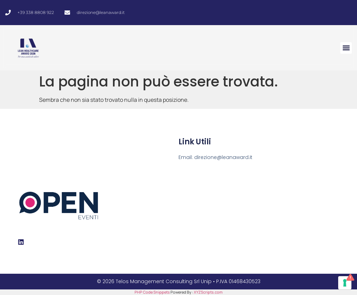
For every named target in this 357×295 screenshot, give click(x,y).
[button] (346, 48)
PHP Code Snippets (152, 292)
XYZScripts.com (208, 292)
